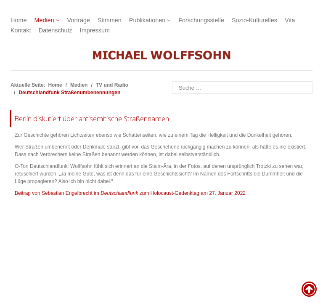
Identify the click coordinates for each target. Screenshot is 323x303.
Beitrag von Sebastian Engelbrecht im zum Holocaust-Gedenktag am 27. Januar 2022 (130, 193)
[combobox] (242, 87)
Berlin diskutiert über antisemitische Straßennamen (91, 118)
